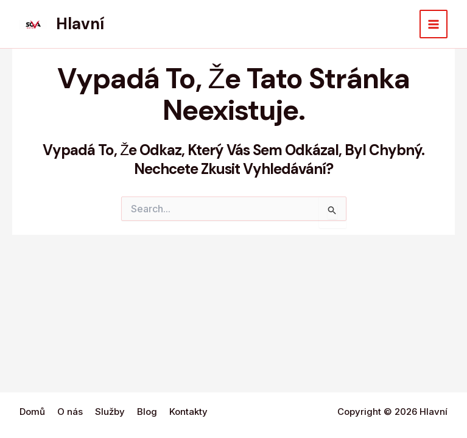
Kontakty (188, 411)
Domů (32, 411)
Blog (147, 411)
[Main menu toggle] (434, 24)
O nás (70, 411)
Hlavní (80, 23)
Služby (110, 411)
